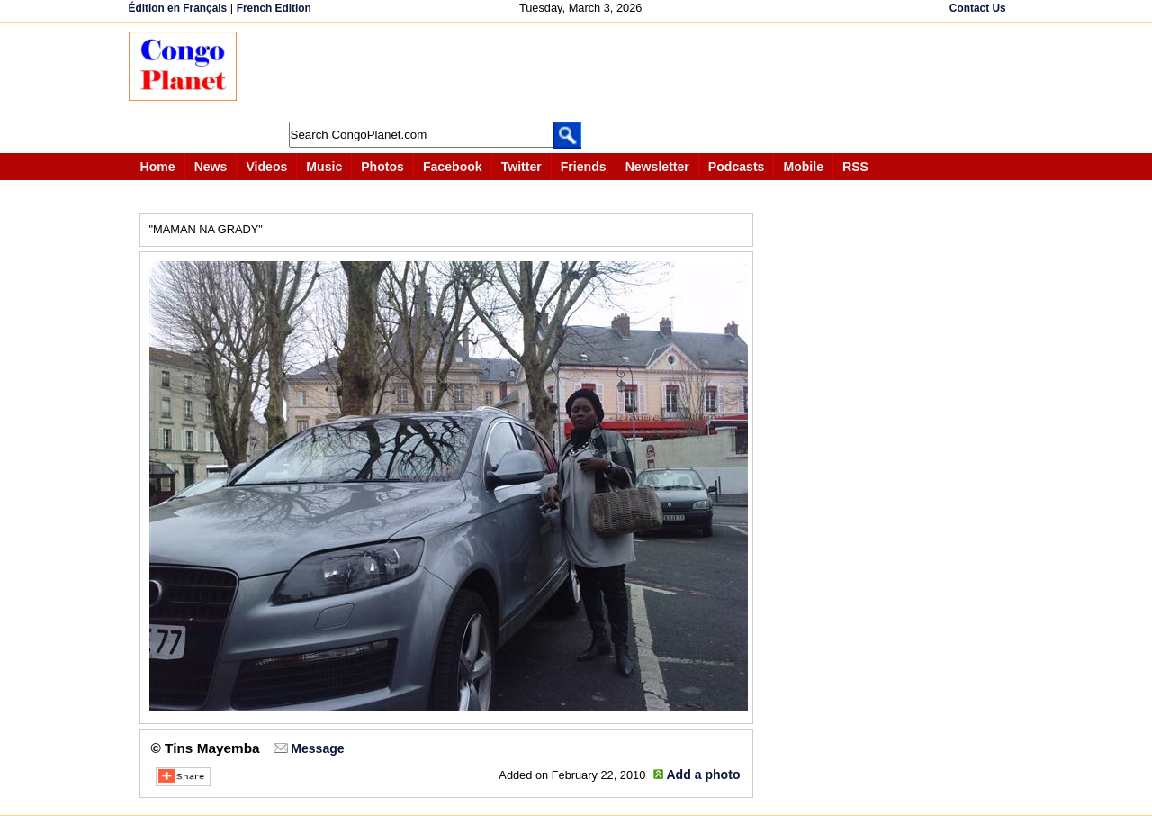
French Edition (274, 8)
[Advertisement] (582, 72)
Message (317, 748)
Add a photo (703, 774)
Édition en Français (178, 8)
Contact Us (978, 8)
